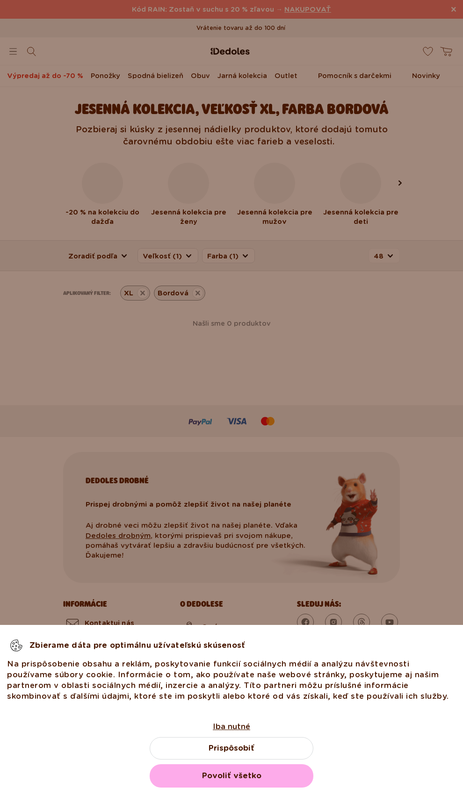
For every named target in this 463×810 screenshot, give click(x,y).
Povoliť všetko (231, 775)
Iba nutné (231, 726)
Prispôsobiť (231, 748)
